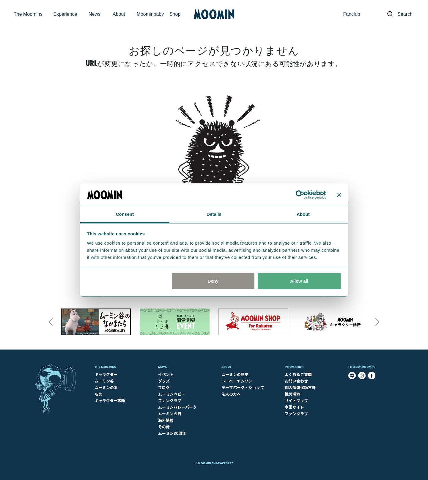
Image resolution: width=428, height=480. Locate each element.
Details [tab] (214, 214)
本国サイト (294, 407)
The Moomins (105, 367)
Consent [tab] (125, 214)
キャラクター (106, 374)
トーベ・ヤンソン (236, 380)
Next (377, 321)
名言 (98, 393)
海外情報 (166, 420)
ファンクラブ (169, 400)
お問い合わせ (296, 380)
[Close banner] (339, 195)
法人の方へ (231, 393)
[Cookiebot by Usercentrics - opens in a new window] (300, 194)
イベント (166, 374)
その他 (164, 426)
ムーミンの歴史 (234, 374)
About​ (226, 367)
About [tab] (303, 214)
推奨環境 (292, 393)
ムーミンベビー (171, 393)
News (162, 367)
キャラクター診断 (110, 400)
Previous (50, 321)
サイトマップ (296, 400)
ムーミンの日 (169, 413)
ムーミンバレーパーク (177, 407)
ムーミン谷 (104, 380)
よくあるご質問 (298, 374)
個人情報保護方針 (300, 387)
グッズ (164, 380)
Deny (212, 281)
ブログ (164, 387)
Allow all (299, 281)
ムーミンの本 (106, 387)
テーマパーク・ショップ (242, 387)
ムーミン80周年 (172, 433)
